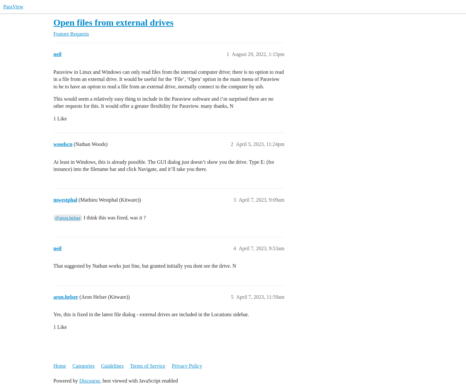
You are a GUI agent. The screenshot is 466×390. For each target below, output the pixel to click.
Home (59, 366)
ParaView (13, 6)
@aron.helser (68, 217)
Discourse (89, 381)
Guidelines (112, 366)
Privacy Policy (187, 366)
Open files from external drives (113, 22)
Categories (83, 366)
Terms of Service (147, 366)
